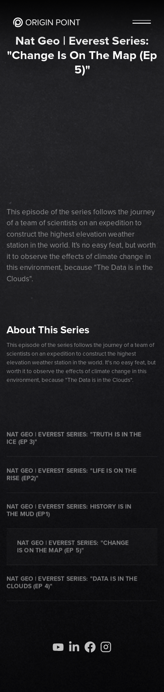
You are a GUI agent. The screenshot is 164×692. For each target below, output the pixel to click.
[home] (46, 22)
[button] (142, 22)
